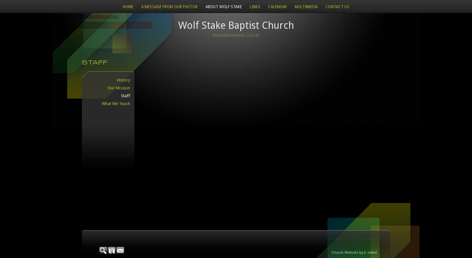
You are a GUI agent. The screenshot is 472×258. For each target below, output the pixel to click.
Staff (125, 95)
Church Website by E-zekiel (354, 252)
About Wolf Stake (224, 7)
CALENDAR (277, 7)
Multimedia (306, 7)
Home (128, 7)
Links (255, 7)
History (123, 80)
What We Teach (116, 103)
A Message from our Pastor (169, 7)
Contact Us (337, 7)
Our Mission (119, 87)
